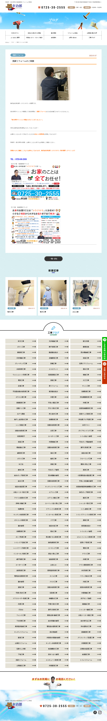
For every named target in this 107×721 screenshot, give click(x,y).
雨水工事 (53, 531)
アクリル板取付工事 (21, 498)
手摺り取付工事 (21, 593)
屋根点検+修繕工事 (53, 615)
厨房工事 (86, 470)
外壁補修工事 (53, 442)
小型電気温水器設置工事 (86, 475)
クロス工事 (53, 582)
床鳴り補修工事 (21, 503)
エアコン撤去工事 (53, 498)
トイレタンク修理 (86, 531)
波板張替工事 (53, 559)
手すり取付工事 (53, 408)
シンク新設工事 (21, 425)
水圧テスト (86, 425)
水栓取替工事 (20, 369)
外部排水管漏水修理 (53, 638)
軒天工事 (11, 308)
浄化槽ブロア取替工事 (85, 419)
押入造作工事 (53, 414)
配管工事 (21, 638)
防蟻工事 (53, 363)
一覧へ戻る (53, 259)
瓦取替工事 (53, 593)
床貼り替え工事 (53, 554)
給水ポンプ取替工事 (21, 475)
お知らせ (53, 565)
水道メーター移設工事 (85, 615)
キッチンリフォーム (21, 632)
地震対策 (21, 509)
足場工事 (21, 386)
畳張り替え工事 (86, 464)
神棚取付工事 (53, 598)
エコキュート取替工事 (53, 660)
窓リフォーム (53, 386)
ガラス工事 (21, 459)
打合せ (21, 610)
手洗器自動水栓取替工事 (21, 391)
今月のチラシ (15, 33)
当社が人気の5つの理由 (34, 33)
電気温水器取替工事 (21, 576)
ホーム (7, 42)
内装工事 (86, 582)
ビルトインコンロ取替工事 (86, 537)
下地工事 (21, 654)
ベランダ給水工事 (86, 576)
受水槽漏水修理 (53, 475)
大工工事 (76, 308)
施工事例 (53, 33)
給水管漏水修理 (53, 621)
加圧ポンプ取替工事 (86, 492)
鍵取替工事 (21, 453)
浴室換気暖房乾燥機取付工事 (86, 487)
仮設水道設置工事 (21, 487)
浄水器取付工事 (86, 626)
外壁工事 (53, 397)
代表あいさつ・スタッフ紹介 (34, 37)
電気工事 (21, 380)
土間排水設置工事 (86, 649)
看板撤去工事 (20, 447)
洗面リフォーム (18, 55)
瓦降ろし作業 (20, 649)
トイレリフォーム (86, 660)
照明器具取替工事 (53, 571)
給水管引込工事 (86, 621)
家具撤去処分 (53, 391)
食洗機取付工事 (53, 649)
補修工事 (86, 375)
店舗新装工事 (53, 358)
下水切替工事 (20, 621)
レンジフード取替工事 (21, 548)
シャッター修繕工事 (86, 610)
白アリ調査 (21, 414)
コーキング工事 (53, 548)
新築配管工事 (20, 403)
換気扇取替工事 (53, 543)
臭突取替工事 (20, 571)
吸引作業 (86, 341)
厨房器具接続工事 (21, 626)
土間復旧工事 (20, 666)
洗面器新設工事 (53, 375)
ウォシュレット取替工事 (21, 375)
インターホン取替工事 (53, 515)
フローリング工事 (86, 459)
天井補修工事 (53, 341)
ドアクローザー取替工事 (21, 598)
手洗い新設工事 (53, 403)
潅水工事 (53, 453)
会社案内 (53, 37)
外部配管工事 (85, 643)
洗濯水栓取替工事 (53, 425)
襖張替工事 (21, 352)
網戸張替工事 (20, 559)
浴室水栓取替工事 (86, 587)
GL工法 (21, 464)
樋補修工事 (86, 604)
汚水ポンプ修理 (53, 470)
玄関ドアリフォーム (86, 363)
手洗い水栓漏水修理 (86, 481)
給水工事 (21, 481)
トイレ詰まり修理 (86, 436)
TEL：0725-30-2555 (18, 159)
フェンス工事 (20, 615)
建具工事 (53, 459)
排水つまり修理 (53, 654)
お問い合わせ (72, 37)
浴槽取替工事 (85, 391)
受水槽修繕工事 (86, 352)
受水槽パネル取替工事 (53, 537)
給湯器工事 (86, 654)
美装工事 (53, 380)
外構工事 (86, 403)
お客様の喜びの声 (92, 33)
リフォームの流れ (73, 33)
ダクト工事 (21, 347)
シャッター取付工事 (86, 503)
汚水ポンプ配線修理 (86, 442)
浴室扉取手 (21, 436)
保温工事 (86, 358)
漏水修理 (21, 526)
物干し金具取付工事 (21, 419)
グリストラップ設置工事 (86, 638)
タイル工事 (53, 576)
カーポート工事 (53, 436)
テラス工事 (86, 554)
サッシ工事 (86, 386)
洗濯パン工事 (20, 408)
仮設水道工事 (85, 453)
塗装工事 (21, 587)
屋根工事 (86, 520)
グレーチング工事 (21, 363)
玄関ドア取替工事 (86, 543)
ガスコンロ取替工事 (21, 520)
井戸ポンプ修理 (86, 598)
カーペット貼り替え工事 (53, 503)
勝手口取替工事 (86, 447)
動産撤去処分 (53, 352)
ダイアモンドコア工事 (85, 431)
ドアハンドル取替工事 (53, 509)
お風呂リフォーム (21, 643)
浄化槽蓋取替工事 (86, 397)
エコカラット (53, 369)
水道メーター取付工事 (21, 492)
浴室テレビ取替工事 (86, 414)
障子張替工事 (53, 347)
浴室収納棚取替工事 (86, 408)
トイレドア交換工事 (21, 543)
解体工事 (21, 470)
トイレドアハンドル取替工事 (86, 515)
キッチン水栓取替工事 (21, 515)
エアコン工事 (53, 492)
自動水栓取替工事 (21, 431)
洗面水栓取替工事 (53, 587)
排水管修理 (53, 632)
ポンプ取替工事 (21, 537)
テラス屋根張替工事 (86, 565)
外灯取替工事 (85, 571)
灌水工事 (86, 369)
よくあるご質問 (15, 37)
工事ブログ (92, 37)
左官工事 (53, 431)
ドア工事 (53, 520)
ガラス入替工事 (21, 397)
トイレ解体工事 (86, 509)
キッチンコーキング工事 (53, 487)
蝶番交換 (86, 347)
